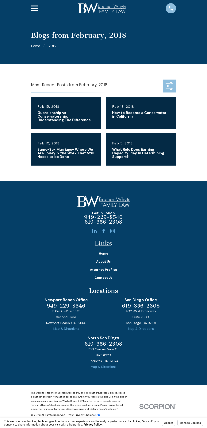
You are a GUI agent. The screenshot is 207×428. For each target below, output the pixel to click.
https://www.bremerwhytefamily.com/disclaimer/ (92, 408)
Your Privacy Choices (84, 415)
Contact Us (103, 278)
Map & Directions (66, 329)
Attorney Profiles (103, 270)
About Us (103, 261)
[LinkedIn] (94, 231)
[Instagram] (112, 231)
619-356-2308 (103, 222)
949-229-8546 (103, 217)
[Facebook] (103, 231)
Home (103, 253)
